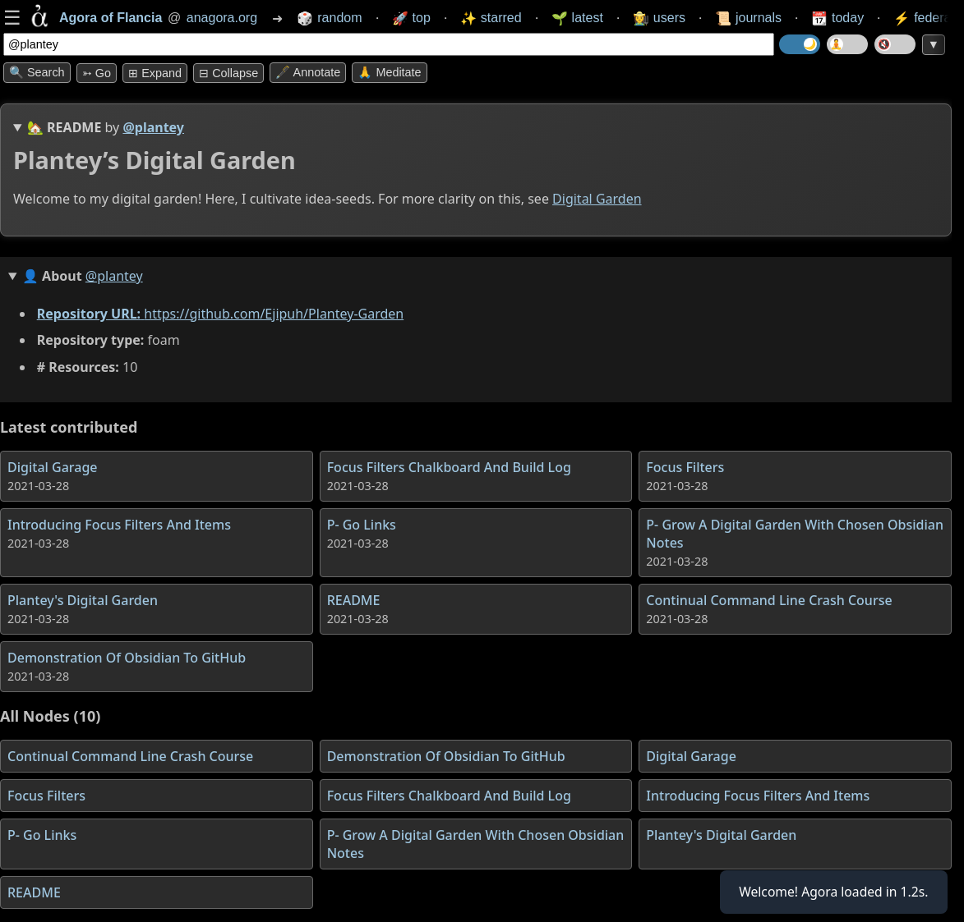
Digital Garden (596, 199)
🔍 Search (37, 72)
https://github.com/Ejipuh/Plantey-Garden (274, 314)
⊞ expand (155, 73)
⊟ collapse (228, 73)
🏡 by (105, 127)
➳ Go (96, 73)
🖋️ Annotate (307, 72)
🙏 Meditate (389, 72)
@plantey (153, 127)
